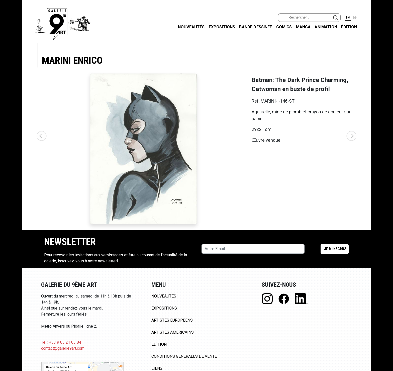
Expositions (222, 27)
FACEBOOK (385, 38)
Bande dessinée (255, 27)
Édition (349, 27)
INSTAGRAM (385, 64)
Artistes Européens (172, 320)
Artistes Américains (172, 332)
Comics (284, 27)
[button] (351, 136)
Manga (303, 27)
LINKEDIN (385, 89)
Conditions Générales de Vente (184, 356)
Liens (156, 368)
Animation (326, 27)
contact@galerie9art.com (62, 348)
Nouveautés (191, 27)
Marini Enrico (72, 60)
